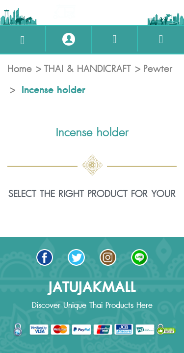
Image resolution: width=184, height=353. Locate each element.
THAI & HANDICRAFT (87, 69)
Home (19, 69)
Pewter (157, 69)
